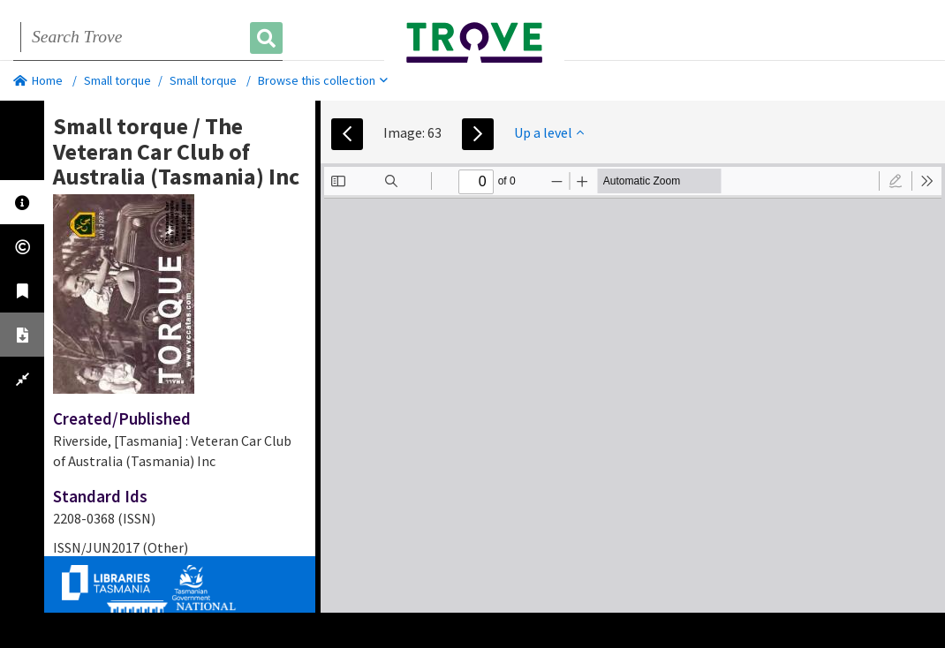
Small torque (117, 80)
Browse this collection (323, 80)
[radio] (895, 181)
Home (38, 80)
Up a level (549, 132)
